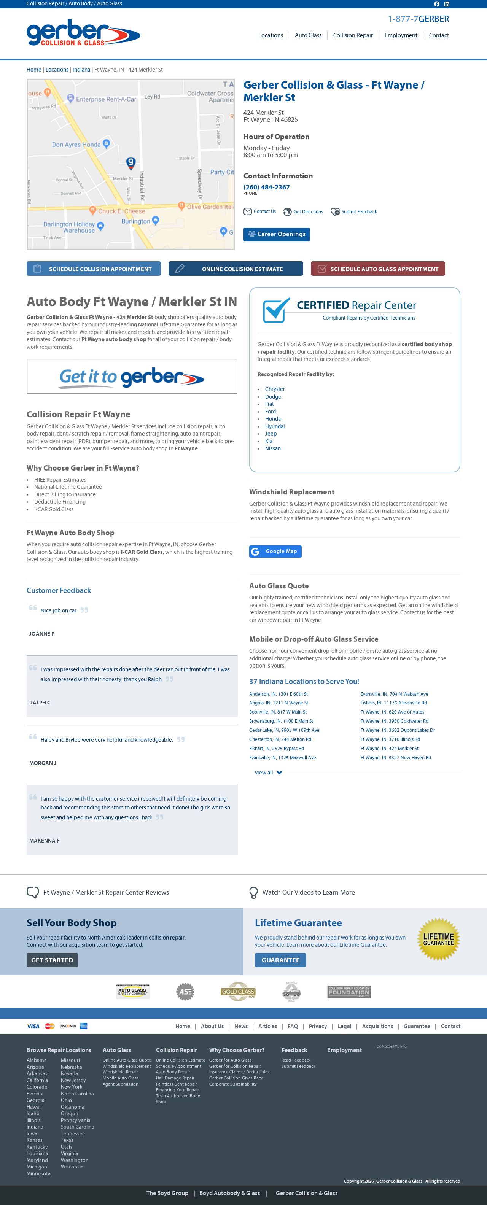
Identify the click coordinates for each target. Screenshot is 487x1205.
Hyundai (275, 426)
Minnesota (39, 1173)
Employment (401, 35)
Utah (66, 1147)
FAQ (293, 1026)
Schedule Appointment (178, 1066)
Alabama (37, 1060)
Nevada (69, 1073)
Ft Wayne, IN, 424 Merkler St (390, 748)
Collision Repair (353, 35)
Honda (273, 419)
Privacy (318, 1026)
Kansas (35, 1140)
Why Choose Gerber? (236, 1050)
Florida (34, 1094)
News (241, 1026)
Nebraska (71, 1067)
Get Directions (303, 212)
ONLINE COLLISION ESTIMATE (242, 269)
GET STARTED (52, 960)
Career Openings (277, 234)
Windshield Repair (120, 1072)
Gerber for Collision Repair (235, 1066)
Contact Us (260, 211)
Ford (270, 412)
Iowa (32, 1134)
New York (72, 1087)
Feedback (354, 212)
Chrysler (275, 389)
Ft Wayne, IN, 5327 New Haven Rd (396, 757)
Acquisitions (377, 1026)
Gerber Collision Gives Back (236, 1078)
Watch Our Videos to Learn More (302, 892)
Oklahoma (72, 1107)
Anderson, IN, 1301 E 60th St (278, 694)
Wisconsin (72, 1167)
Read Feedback (296, 1060)
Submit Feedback (298, 1066)
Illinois (34, 1120)
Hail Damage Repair (175, 1078)
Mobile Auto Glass (120, 1078)
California (37, 1080)
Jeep (271, 434)
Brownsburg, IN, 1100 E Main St (281, 721)
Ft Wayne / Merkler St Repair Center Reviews (98, 892)
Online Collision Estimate (180, 1060)
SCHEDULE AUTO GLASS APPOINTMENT (385, 269)
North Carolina (77, 1094)
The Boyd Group (167, 1193)
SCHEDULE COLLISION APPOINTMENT (100, 269)
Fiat (269, 404)
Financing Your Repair (177, 1089)
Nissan (273, 448)
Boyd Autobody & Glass (229, 1193)
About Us (212, 1026)
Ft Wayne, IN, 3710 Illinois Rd (390, 739)
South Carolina (77, 1127)
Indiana (81, 70)
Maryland (37, 1160)
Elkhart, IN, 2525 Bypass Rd (276, 748)
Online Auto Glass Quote (127, 1060)
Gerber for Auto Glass (230, 1060)
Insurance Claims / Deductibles (239, 1072)
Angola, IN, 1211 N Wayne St (278, 703)
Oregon (69, 1113)
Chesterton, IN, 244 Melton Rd (280, 739)
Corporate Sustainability (233, 1084)
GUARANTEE (281, 960)
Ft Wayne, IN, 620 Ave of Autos (392, 712)
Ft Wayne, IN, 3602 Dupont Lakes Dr (398, 730)
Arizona (35, 1067)
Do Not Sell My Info (391, 1046)
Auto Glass (308, 35)
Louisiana (37, 1153)
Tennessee (73, 1134)
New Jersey (73, 1080)
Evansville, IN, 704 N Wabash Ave (394, 694)
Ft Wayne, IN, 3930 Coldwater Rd (394, 721)
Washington (75, 1160)
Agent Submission (120, 1084)
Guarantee (417, 1026)
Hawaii (34, 1107)
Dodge (273, 397)
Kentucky (37, 1147)
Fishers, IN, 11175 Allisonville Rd (394, 703)
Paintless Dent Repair (176, 1084)
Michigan (37, 1167)
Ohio (66, 1100)
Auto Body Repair (173, 1072)
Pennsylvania (76, 1120)
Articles (267, 1026)
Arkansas (37, 1073)
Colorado (37, 1087)
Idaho (33, 1113)
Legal (345, 1026)
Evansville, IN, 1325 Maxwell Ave (282, 757)
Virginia (69, 1153)
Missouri (70, 1060)
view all (268, 773)
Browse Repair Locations (59, 1050)
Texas (67, 1140)
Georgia (36, 1100)
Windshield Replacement (127, 1066)
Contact (439, 35)
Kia (268, 441)
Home (34, 70)
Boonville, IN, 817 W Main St (278, 712)
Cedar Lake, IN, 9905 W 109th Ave (284, 730)
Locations (270, 35)
